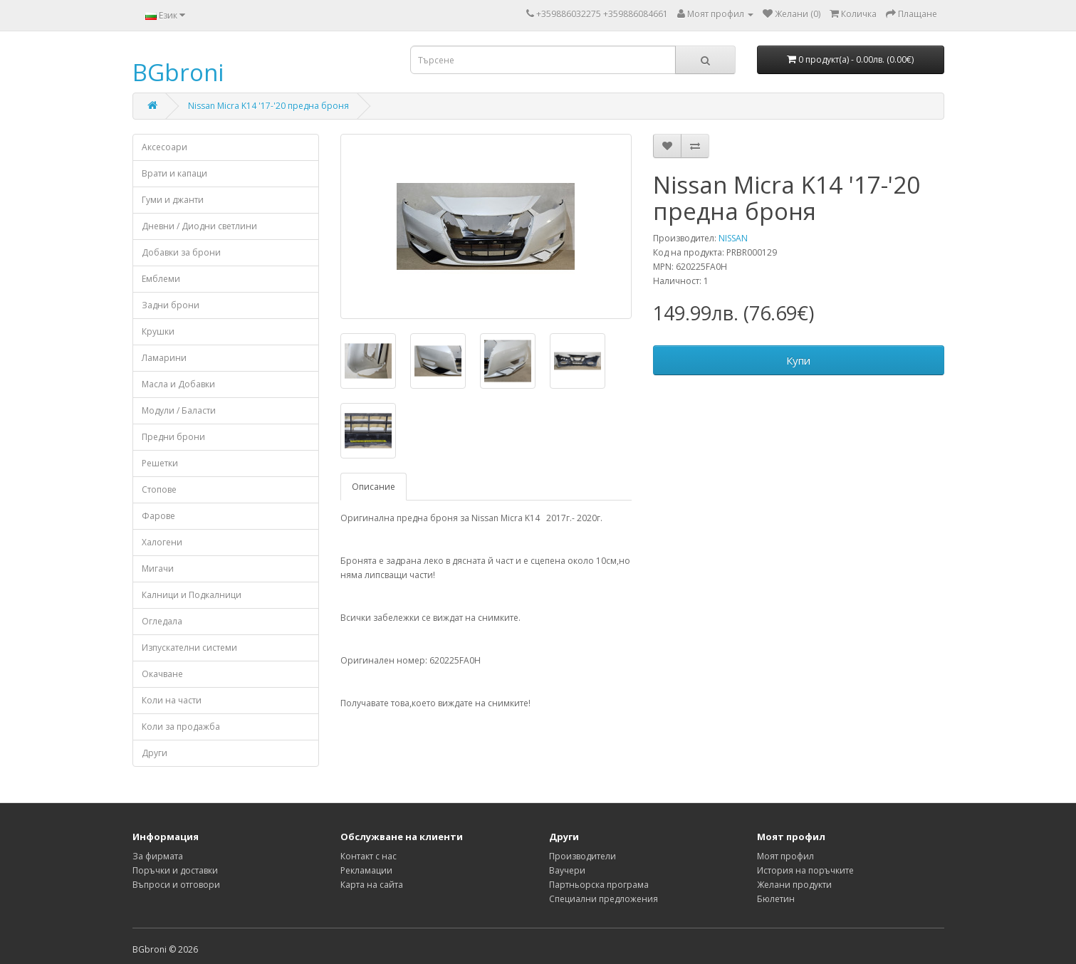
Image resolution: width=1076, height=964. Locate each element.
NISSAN (733, 238)
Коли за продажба (181, 727)
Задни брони (170, 305)
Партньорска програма (599, 885)
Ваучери (567, 870)
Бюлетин (776, 899)
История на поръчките (805, 870)
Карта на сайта (371, 885)
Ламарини (164, 358)
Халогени (162, 542)
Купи (798, 360)
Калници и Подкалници (191, 595)
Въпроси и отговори (176, 885)
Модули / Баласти (179, 410)
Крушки (158, 331)
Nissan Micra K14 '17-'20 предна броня (268, 106)
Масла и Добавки (178, 384)
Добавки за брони (181, 252)
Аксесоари (164, 147)
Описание (373, 487)
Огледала (162, 621)
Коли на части (172, 700)
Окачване (162, 674)
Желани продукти (794, 885)
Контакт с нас (368, 856)
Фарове (158, 516)
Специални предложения (603, 899)
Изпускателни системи (189, 647)
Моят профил (785, 856)
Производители (582, 856)
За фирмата (157, 856)
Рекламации (366, 870)
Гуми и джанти (173, 200)
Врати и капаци (174, 173)
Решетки (160, 463)
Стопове (159, 489)
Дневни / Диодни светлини (199, 226)
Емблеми (161, 279)
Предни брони (173, 437)
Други (154, 753)
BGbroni (178, 72)
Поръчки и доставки (175, 870)
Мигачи (158, 568)
